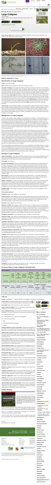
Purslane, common (41, 436)
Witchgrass (39, 473)
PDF (44, 302)
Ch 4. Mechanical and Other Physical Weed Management (43, 329)
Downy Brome (40, 366)
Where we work (3, 441)
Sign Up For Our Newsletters (35, 431)
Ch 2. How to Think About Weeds (43, 317)
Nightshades (40, 419)
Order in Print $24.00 (16, 21)
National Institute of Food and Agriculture (27, 453)
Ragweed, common (41, 440)
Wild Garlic (39, 463)
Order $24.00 (44, 305)
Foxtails (39, 374)
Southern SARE (21, 443)
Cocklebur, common (41, 357)
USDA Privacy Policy (12, 455)
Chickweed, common (42, 355)
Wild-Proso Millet (41, 469)
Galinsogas (39, 376)
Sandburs (39, 448)
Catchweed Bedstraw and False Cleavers (43, 350)
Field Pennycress (41, 370)
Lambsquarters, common (43, 401)
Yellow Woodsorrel (41, 477)
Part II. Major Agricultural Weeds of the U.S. (43, 334)
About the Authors (41, 481)
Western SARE (21, 444)
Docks (38, 364)
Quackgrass (39, 438)
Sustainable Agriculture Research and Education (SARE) (17, 452)
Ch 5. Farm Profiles (41, 332)
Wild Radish (39, 471)
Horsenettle (39, 387)
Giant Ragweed (40, 378)
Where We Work (25, 5)
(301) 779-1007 (7, 24)
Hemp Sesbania (40, 384)
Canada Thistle (40, 348)
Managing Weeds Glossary (43, 479)
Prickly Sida (39, 432)
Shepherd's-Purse (41, 450)
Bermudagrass (40, 344)
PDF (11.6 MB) (5, 21)
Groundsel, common (41, 382)
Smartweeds (40, 455)
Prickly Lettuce (40, 430)
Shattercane (40, 444)
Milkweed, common (41, 391)
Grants (31, 5)
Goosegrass (40, 380)
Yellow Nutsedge (41, 475)
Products (5, 9)
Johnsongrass (40, 397)
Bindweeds (39, 346)
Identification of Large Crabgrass (43, 406)
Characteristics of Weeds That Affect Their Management (43, 321)
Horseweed (39, 389)
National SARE (21, 439)
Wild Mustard (40, 465)
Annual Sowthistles (41, 339)
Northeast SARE (21, 442)
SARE (2, 9)
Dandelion (39, 360)
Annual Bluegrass (41, 337)
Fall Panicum (40, 368)
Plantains (39, 428)
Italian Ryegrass (40, 393)
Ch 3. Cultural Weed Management (41, 325)
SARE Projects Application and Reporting (7, 444)
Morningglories (40, 417)
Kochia (38, 399)
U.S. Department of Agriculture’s (16, 453)
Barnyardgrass (40, 342)
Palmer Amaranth (41, 421)
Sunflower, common (41, 446)
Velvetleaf (39, 457)
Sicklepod (39, 452)
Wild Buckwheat (40, 461)
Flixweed (39, 372)
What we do (3, 439)
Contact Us (31, 444)
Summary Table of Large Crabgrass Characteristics (44, 414)
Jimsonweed (40, 395)
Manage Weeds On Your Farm (12, 9)
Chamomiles (40, 353)
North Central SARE (22, 441)
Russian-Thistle (40, 442)
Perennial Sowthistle (41, 423)
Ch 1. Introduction (41, 314)
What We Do (18, 5)
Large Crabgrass (41, 403)
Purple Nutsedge (41, 434)
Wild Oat (39, 467)
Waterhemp (39, 459)
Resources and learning (5, 443)
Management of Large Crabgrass (43, 409)
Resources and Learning (44, 5)
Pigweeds (39, 425)
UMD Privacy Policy (20, 455)
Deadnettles (40, 362)
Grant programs (4, 442)
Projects (36, 5)
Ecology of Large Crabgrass (44, 412)
